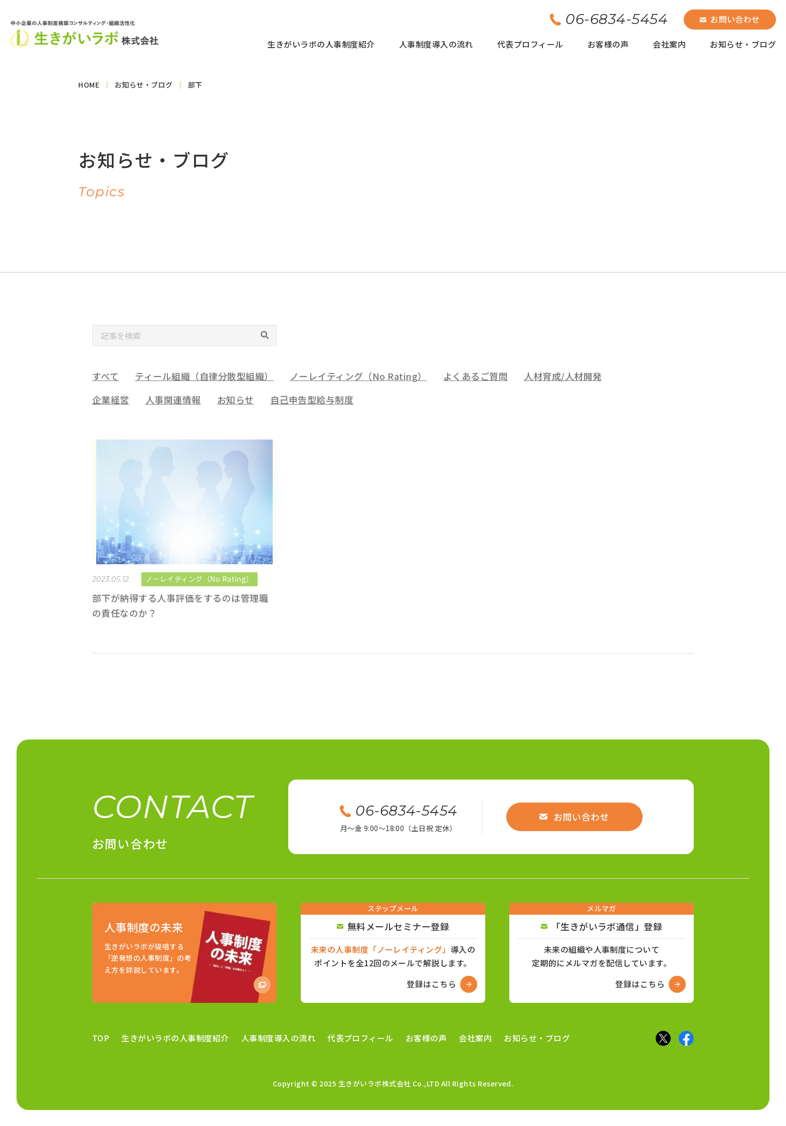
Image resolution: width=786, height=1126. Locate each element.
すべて (105, 389)
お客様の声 (608, 44)
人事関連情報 (173, 412)
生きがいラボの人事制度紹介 (320, 44)
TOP (100, 1038)
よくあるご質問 (475, 389)
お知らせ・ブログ (743, 44)
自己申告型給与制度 (311, 412)
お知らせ (235, 412)
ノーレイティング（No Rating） (358, 389)
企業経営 (110, 412)
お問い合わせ (730, 19)
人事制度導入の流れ (436, 44)
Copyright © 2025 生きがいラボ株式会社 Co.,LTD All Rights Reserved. (393, 1083)
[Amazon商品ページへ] (184, 953)
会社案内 (669, 44)
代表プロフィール (530, 44)
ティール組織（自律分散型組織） (204, 389)
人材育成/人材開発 (563, 389)
